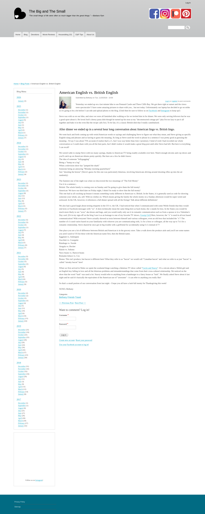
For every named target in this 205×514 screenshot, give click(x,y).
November (22, 112)
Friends (71, 297)
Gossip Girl (145, 215)
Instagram (165, 110)
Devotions (35, 34)
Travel (78, 297)
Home (17, 34)
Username (63, 315)
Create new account (67, 340)
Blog (25, 34)
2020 (19, 289)
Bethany (63, 297)
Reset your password (84, 340)
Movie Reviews (49, 34)
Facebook (153, 110)
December (22, 110)
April (20, 130)
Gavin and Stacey (150, 268)
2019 (19, 326)
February (21, 135)
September (22, 117)
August (20, 120)
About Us (90, 34)
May (19, 128)
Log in (188, 3)
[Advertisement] (102, 58)
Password (63, 324)
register (174, 101)
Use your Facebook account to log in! (74, 345)
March (20, 133)
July (19, 122)
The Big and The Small (47, 11)
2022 (19, 216)
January (21, 101)
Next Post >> (80, 303)
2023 (19, 179)
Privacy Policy (19, 502)
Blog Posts (25, 84)
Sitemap (17, 507)
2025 (19, 106)
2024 (19, 143)
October (21, 115)
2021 (19, 252)
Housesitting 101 (65, 34)
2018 (19, 362)
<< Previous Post (66, 303)
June (19, 125)
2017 (19, 399)
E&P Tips (79, 34)
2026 (19, 97)
